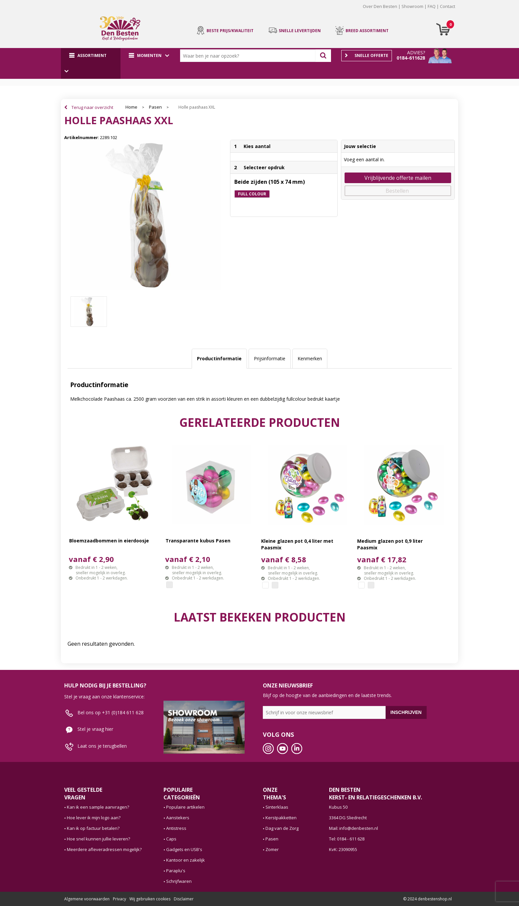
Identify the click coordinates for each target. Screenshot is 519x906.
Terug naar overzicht (92, 107)
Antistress (176, 828)
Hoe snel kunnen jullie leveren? (98, 839)
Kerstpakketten (281, 818)
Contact (447, 6)
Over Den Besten (380, 6)
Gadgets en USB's (184, 849)
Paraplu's (175, 871)
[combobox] (249, 55)
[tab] (219, 359)
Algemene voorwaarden (87, 899)
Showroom (412, 6)
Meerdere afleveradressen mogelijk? (104, 849)
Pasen (155, 107)
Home (131, 107)
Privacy (119, 899)
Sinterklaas (276, 807)
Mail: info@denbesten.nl (353, 828)
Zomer (272, 849)
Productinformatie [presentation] (219, 358)
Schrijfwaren (179, 881)
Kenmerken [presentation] (310, 358)
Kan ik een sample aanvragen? (98, 807)
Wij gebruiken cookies (149, 899)
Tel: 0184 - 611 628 (346, 839)
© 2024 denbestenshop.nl (427, 899)
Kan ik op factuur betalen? (93, 828)
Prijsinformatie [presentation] (269, 358)
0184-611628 (411, 58)
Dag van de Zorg (282, 828)
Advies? (416, 52)
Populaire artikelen (185, 807)
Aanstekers (177, 818)
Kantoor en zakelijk (185, 860)
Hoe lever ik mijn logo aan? (93, 818)
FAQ (432, 6)
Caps (171, 839)
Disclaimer (184, 899)
